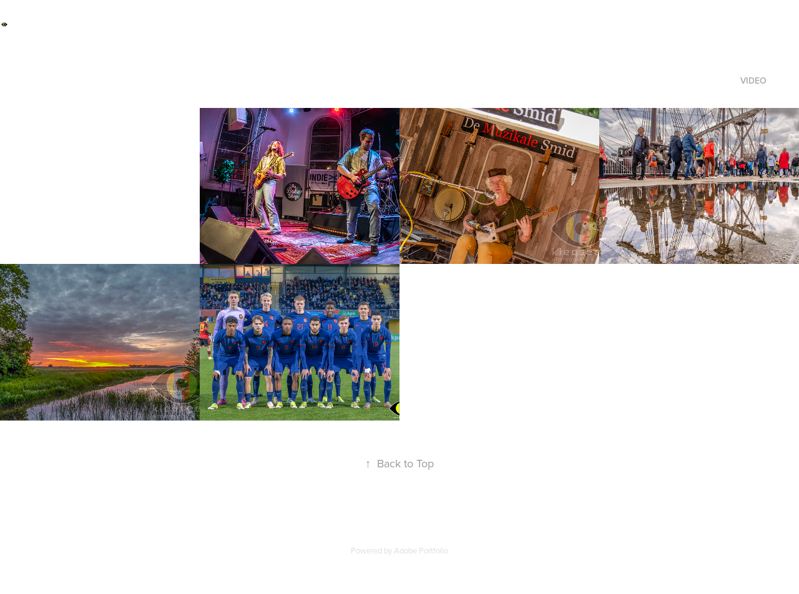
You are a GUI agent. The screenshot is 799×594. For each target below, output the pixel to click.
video (753, 80)
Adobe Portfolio (421, 550)
